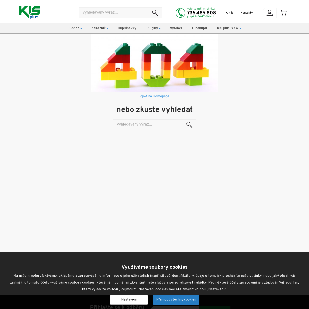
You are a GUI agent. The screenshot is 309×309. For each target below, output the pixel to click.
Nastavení (129, 300)
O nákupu (199, 28)
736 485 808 (201, 13)
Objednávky (127, 28)
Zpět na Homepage (154, 96)
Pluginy (152, 28)
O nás (229, 13)
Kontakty (246, 13)
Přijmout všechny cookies (176, 300)
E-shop (74, 28)
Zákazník (98, 28)
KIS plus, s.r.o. (228, 28)
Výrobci (176, 28)
